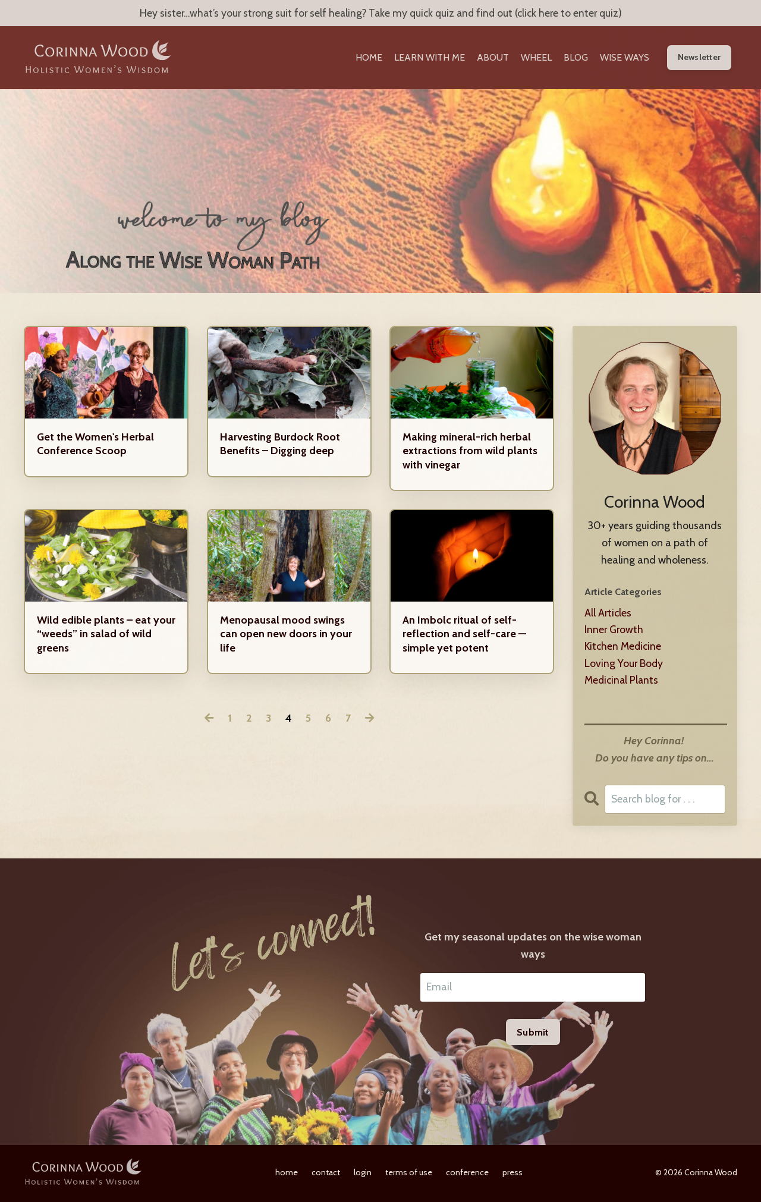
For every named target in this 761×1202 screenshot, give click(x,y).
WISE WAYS (624, 58)
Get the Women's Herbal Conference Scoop (95, 444)
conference (467, 1174)
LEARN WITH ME (429, 58)
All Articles (608, 613)
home (286, 1174)
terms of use (408, 1174)
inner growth (614, 630)
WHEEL (536, 58)
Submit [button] (533, 1034)
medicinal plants (622, 681)
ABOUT (493, 58)
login (363, 1174)
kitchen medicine (624, 648)
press (512, 1174)
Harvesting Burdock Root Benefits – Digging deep (280, 444)
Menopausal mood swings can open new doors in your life (286, 634)
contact (326, 1174)
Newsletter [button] (699, 57)
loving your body (623, 664)
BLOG (576, 58)
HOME (369, 58)
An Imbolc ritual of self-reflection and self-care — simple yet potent (464, 634)
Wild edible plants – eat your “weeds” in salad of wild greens (106, 634)
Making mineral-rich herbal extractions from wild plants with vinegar (469, 451)
